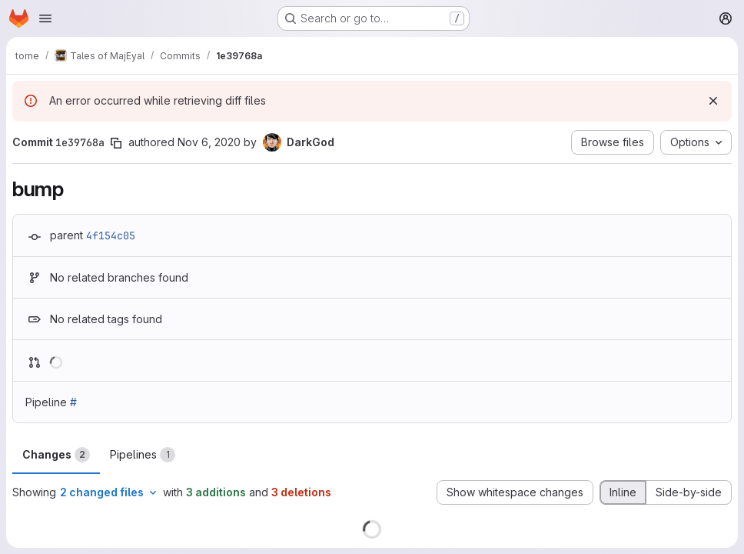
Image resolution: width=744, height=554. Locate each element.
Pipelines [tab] (142, 454)
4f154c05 (110, 235)
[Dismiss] (713, 101)
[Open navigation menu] (45, 18)
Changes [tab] (56, 454)
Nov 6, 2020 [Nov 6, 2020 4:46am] (209, 142)
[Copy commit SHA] (116, 143)
